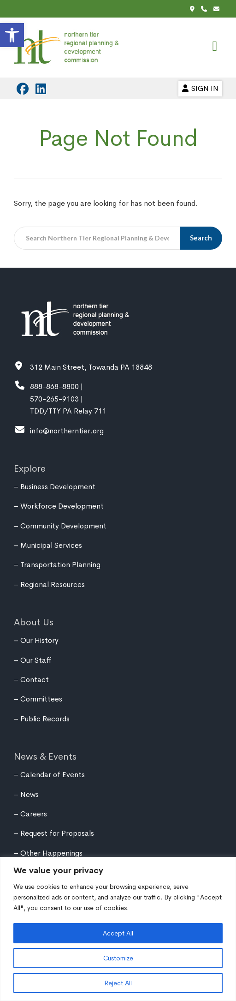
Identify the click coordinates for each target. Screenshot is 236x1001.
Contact (34, 679)
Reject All (118, 983)
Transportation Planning (60, 564)
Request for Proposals (57, 833)
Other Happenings (51, 853)
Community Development (63, 526)
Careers (33, 814)
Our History (39, 640)
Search (202, 238)
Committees (41, 699)
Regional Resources (52, 584)
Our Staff (36, 660)
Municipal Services (51, 545)
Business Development (57, 487)
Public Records (45, 719)
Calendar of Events (52, 774)
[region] (118, 929)
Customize (118, 958)
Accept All (118, 933)
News (29, 794)
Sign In (200, 88)
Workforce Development (62, 506)
